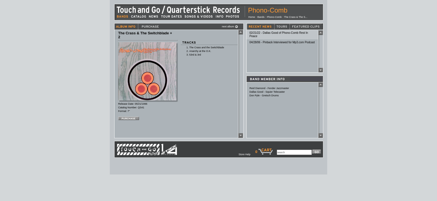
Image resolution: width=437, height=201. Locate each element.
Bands (261, 17)
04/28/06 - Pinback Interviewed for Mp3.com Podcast (282, 42)
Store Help (247, 154)
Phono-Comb (267, 10)
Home (251, 17)
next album (230, 26)
